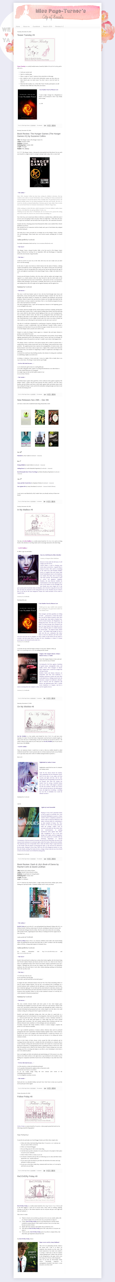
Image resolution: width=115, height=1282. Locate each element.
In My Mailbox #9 (25, 510)
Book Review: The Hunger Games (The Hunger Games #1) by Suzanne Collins (39, 135)
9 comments (39, 501)
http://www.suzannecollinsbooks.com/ (43, 243)
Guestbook (36, 26)
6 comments (39, 1170)
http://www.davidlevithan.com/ (49, 951)
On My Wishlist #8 (25, 706)
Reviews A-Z (59, 26)
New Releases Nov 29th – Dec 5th (33, 400)
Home (18, 26)
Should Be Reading (54, 66)
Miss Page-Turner (26, 125)
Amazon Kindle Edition (49, 486)
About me (26, 26)
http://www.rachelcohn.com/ (24, 953)
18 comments (39, 1088)
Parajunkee (38, 1126)
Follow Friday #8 (24, 1096)
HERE (27, 743)
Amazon (39, 455)
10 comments (39, 125)
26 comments (39, 394)
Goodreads (31, 239)
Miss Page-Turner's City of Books (51, 1206)
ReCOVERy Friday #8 (27, 1176)
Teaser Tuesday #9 (26, 35)
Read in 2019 (47, 26)
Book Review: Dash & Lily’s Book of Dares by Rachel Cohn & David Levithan (38, 865)
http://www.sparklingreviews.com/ (25, 650)
